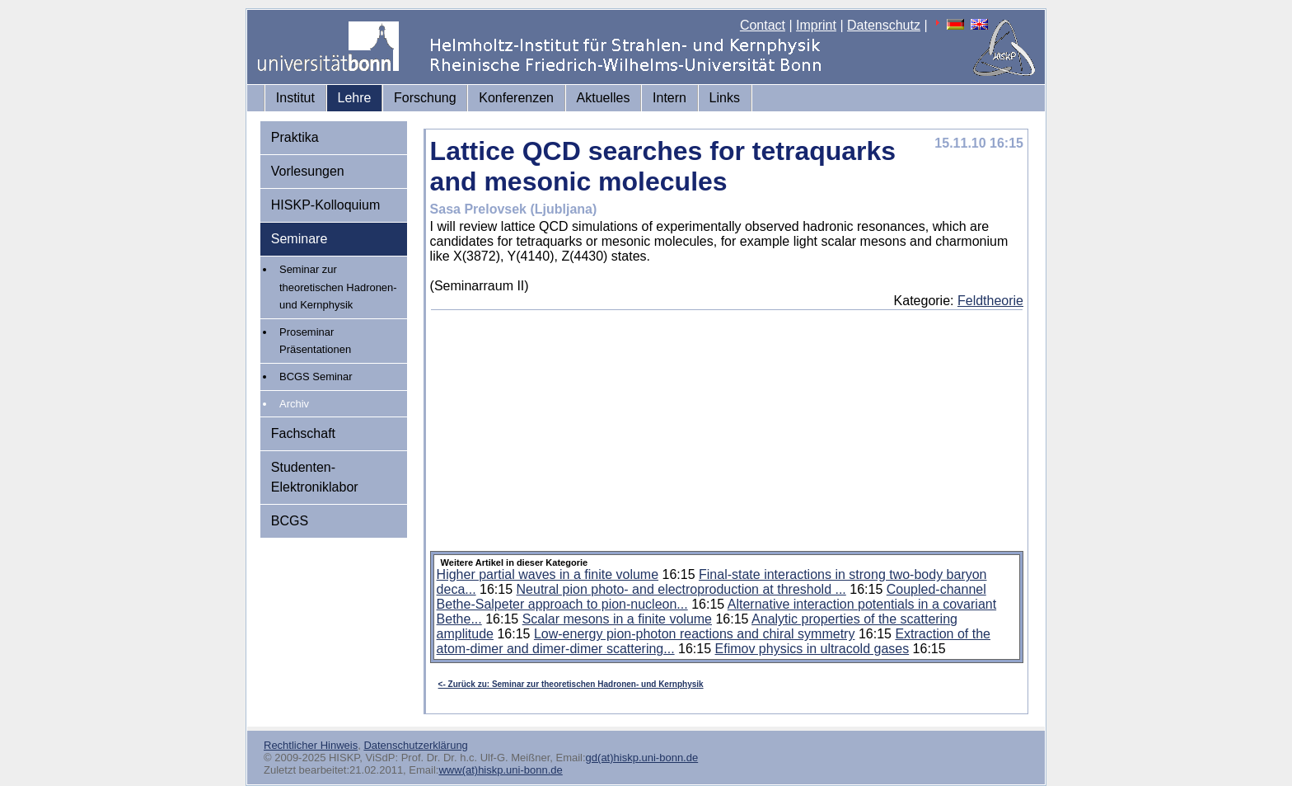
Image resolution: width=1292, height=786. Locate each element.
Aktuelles (603, 98)
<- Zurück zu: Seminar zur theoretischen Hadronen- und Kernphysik (571, 684)
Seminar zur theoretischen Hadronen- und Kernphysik (338, 287)
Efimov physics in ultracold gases (812, 649)
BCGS (289, 521)
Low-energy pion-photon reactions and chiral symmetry (694, 634)
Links (724, 98)
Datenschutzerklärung (415, 745)
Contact (762, 25)
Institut (295, 98)
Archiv (294, 404)
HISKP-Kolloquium (326, 205)
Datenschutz (883, 25)
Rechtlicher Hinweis (311, 745)
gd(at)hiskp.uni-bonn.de (642, 757)
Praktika (295, 137)
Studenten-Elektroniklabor (314, 477)
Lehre (355, 98)
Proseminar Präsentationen (315, 341)
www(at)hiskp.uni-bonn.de (500, 770)
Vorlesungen (307, 171)
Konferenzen (516, 98)
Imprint (816, 25)
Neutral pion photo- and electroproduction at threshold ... (681, 589)
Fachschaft (303, 433)
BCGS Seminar (316, 376)
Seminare (299, 239)
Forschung (425, 98)
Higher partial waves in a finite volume (547, 574)
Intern (669, 98)
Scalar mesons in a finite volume (617, 619)
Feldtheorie (990, 301)
